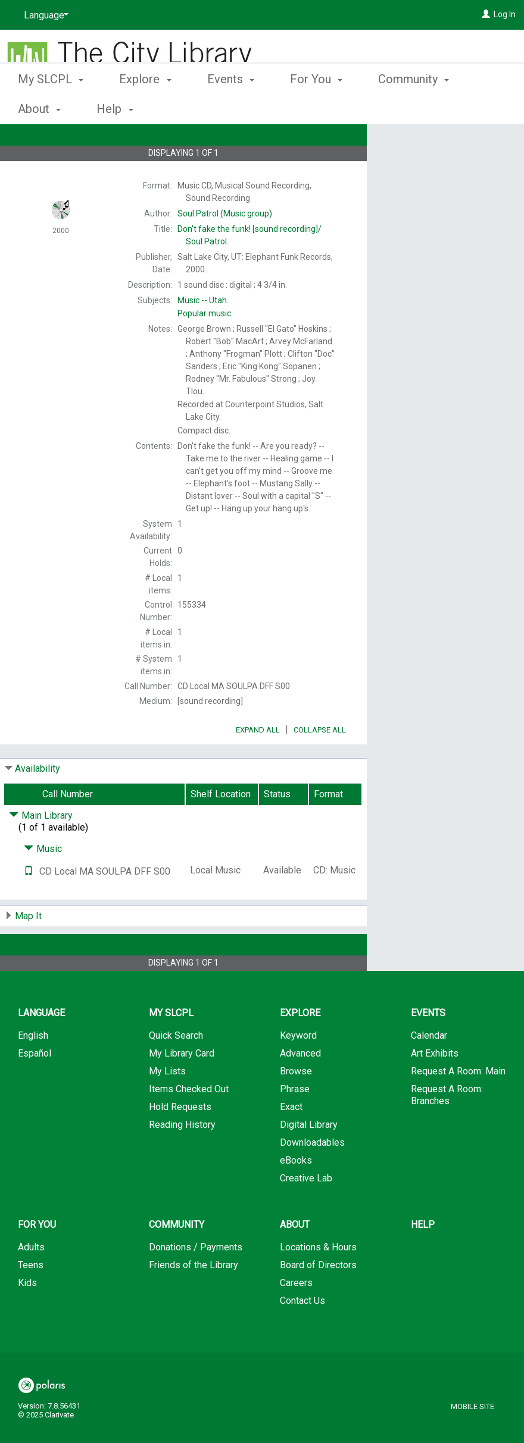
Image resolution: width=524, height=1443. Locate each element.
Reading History (182, 1158)
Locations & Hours (318, 1280)
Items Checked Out (189, 1122)
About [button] (295, 1257)
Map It (28, 949)
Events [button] (230, 107)
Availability (37, 801)
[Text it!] (28, 904)
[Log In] (486, 14)
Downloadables (312, 1175)
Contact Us (302, 1334)
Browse (296, 1104)
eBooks (296, 1193)
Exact (291, 1140)
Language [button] (41, 1046)
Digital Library (309, 1158)
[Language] (44, 15)
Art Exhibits (434, 1086)
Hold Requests (180, 1140)
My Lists (167, 1104)
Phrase (295, 1122)
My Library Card (181, 1086)
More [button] (401, 109)
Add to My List (444, 167)
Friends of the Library (193, 1298)
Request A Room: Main (458, 1104)
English (33, 1068)
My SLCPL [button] (50, 107)
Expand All (258, 763)
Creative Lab (306, 1211)
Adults (31, 1280)
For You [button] (316, 107)
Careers (296, 1316)
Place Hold (425, 142)
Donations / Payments (195, 1280)
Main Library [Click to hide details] (41, 848)
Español (34, 1086)
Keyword (298, 1068)
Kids (27, 1316)
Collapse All (320, 763)
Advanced (300, 1086)
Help (423, 1257)
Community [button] (176, 1257)
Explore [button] (145, 107)
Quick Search (176, 1068)
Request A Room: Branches (447, 1128)
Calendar (429, 1068)
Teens (30, 1298)
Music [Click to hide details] (43, 882)
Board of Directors (318, 1298)
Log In (505, 14)
